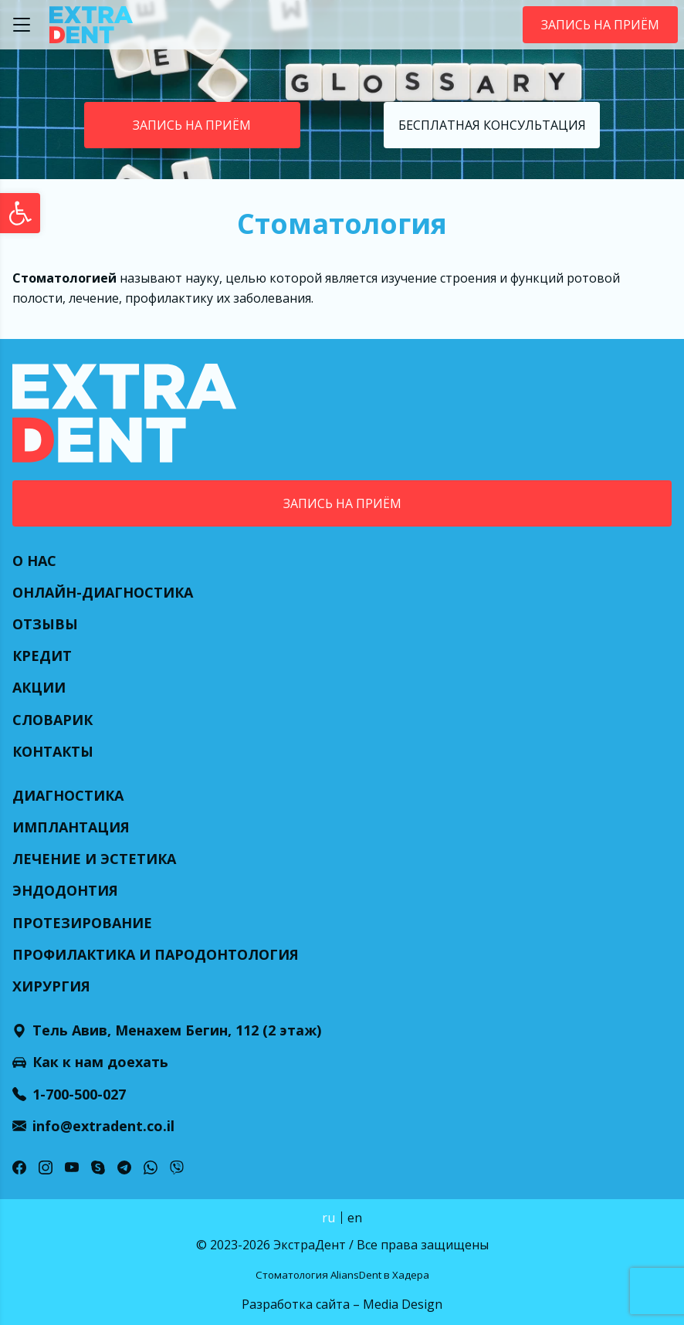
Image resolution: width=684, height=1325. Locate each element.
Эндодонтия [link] (65, 890)
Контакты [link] (52, 751)
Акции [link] (39, 687)
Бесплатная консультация (492, 125)
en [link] (354, 1217)
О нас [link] (34, 560)
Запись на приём (600, 24)
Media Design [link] (402, 1304)
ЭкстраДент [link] (309, 1244)
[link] (20, 213)
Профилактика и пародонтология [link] (155, 954)
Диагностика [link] (68, 795)
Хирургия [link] (51, 986)
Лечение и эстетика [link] (94, 858)
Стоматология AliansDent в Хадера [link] (342, 1275)
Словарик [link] (52, 719)
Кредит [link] (42, 655)
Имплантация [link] (71, 827)
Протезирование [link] (82, 922)
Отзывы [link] (45, 624)
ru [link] (328, 1217)
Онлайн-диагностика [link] (102, 592)
